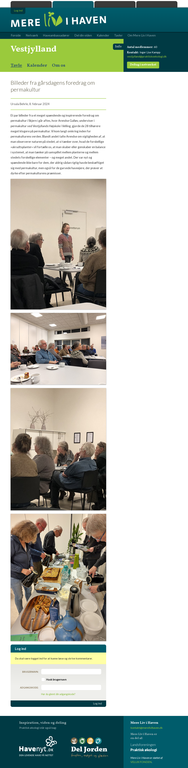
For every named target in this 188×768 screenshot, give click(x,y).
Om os (58, 65)
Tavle (16, 65)
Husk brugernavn (56, 679)
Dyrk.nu (115, 4)
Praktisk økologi (31, 4)
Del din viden (83, 35)
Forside (16, 35)
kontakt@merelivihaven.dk (146, 727)
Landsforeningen (153, 747)
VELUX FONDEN (141, 761)
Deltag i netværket (143, 65)
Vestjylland (34, 49)
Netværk (32, 35)
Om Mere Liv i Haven (142, 35)
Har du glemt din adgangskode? (58, 694)
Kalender (37, 65)
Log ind (97, 703)
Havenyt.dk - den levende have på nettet (38, 746)
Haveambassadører (56, 35)
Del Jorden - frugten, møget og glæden (89, 747)
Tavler (118, 35)
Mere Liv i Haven (73, 4)
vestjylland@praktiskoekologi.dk (147, 56)
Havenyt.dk (156, 4)
